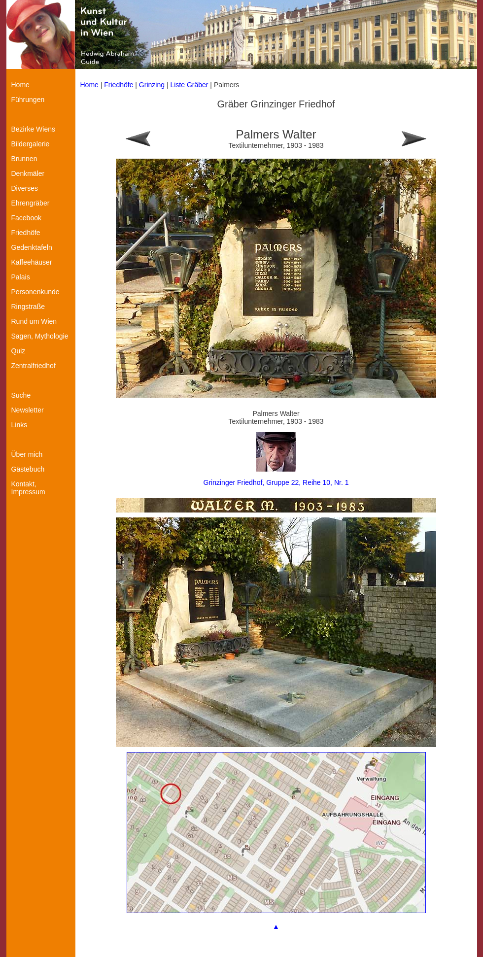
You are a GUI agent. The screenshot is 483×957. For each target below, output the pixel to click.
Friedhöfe (118, 85)
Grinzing (152, 85)
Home (89, 85)
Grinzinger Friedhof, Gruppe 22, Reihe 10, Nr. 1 (276, 482)
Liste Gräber (189, 85)
